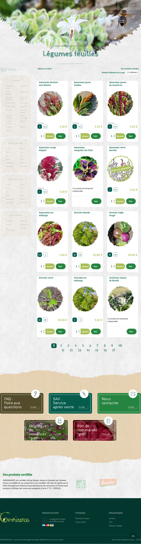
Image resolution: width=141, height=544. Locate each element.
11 (63, 350)
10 (75, 254)
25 (80, 254)
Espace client (81, 522)
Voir (60, 136)
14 (88, 350)
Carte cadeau (63, 33)
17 (113, 350)
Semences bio (19, 33)
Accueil (57, 46)
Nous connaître (40, 33)
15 (96, 350)
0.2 (39, 254)
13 (79, 350)
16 (105, 350)
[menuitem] (129, 5)
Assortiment (88, 33)
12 (71, 350)
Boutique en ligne (120, 33)
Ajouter (50, 136)
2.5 (45, 126)
